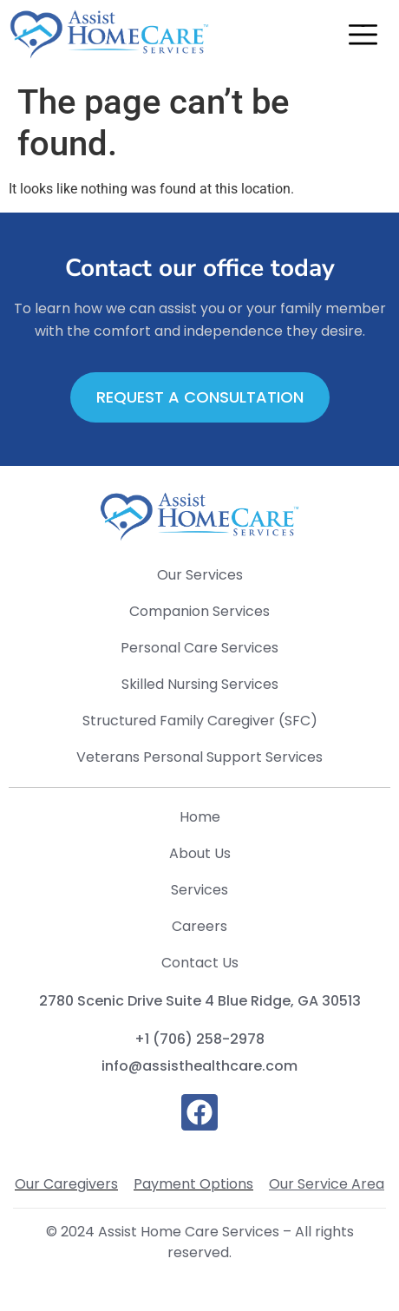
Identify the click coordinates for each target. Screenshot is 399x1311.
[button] (363, 37)
